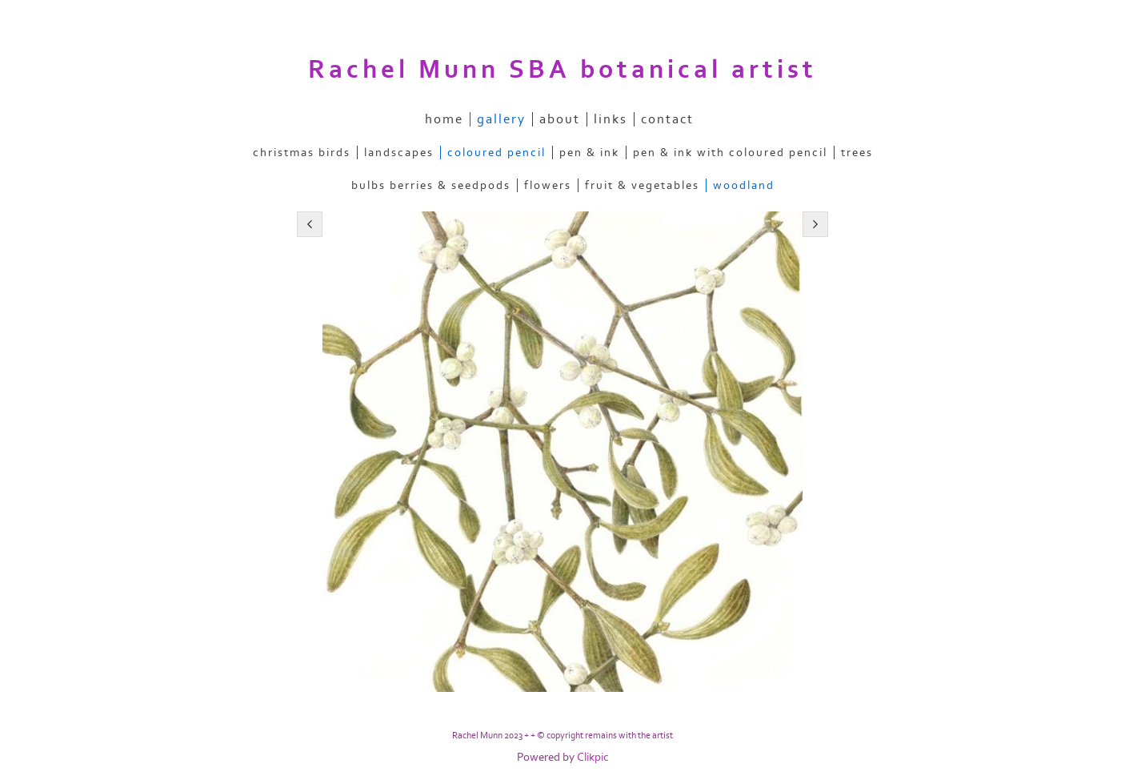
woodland (744, 185)
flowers (547, 185)
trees (857, 152)
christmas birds (301, 152)
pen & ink (589, 152)
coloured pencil (496, 152)
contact (667, 119)
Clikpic (593, 757)
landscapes (399, 152)
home (444, 119)
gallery (501, 119)
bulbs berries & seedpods (430, 185)
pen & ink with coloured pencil (730, 152)
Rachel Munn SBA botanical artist (562, 69)
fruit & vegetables (642, 185)
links (610, 119)
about (559, 119)
